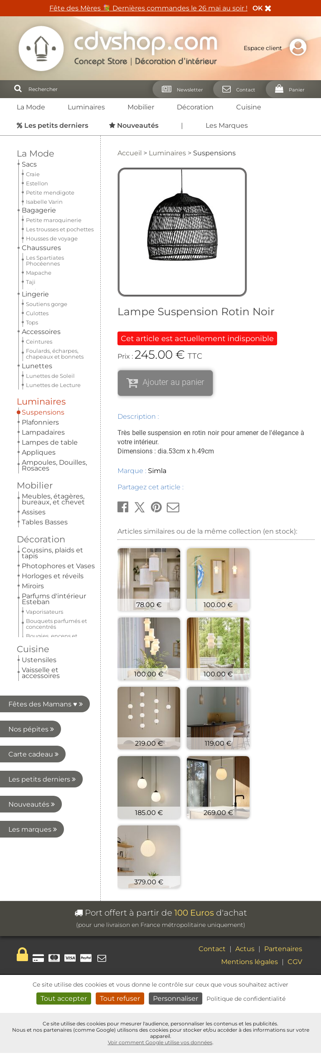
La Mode (31, 107)
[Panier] (287, 89)
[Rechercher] (18, 88)
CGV (295, 962)
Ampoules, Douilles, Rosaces (54, 235)
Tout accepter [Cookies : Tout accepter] (64, 998)
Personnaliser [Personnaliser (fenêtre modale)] (175, 998)
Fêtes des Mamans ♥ (45, 320)
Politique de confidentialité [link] (245, 998)
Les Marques (227, 125)
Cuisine (248, 107)
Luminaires (86, 107)
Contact (212, 949)
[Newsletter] (180, 89)
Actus (245, 949)
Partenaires (283, 949)
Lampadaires (43, 202)
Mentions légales (249, 962)
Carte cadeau (43, 371)
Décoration (195, 107)
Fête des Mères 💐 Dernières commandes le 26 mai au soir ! (148, 8)
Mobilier (140, 107)
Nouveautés (45, 421)
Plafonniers (40, 192)
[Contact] (236, 89)
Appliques (39, 222)
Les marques (44, 446)
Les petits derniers (42, 396)
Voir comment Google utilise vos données (160, 1042)
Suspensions (43, 182)
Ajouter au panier (173, 382)
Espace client (277, 48)
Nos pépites (45, 345)
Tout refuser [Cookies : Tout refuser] (120, 998)
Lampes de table (50, 212)
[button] (122, 507)
